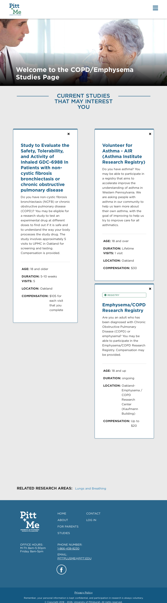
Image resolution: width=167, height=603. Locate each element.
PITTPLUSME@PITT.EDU (74, 554)
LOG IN (91, 516)
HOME (61, 509)
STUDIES (63, 529)
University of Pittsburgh (87, 598)
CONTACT (93, 509)
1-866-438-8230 (68, 544)
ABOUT (62, 516)
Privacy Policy (83, 588)
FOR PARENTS (68, 522)
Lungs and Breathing (90, 484)
